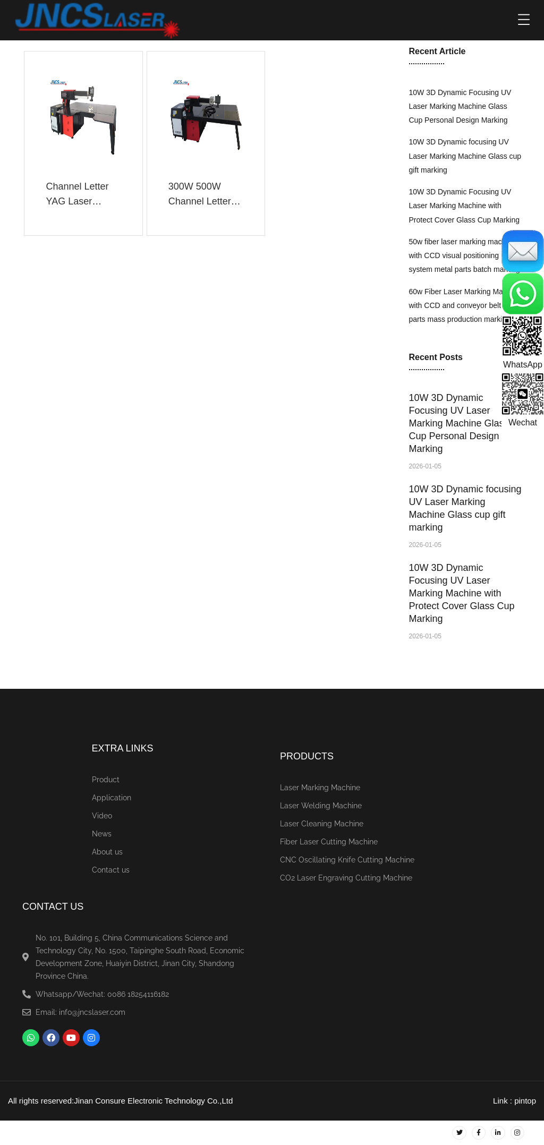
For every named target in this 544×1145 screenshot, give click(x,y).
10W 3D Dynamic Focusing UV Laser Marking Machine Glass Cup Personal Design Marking (460, 106)
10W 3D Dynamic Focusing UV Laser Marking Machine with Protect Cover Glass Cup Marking (464, 205)
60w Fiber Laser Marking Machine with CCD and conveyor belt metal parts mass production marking (465, 305)
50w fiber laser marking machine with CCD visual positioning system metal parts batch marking (464, 255)
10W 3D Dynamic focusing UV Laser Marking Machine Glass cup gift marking (465, 156)
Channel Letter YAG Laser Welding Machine (82, 201)
